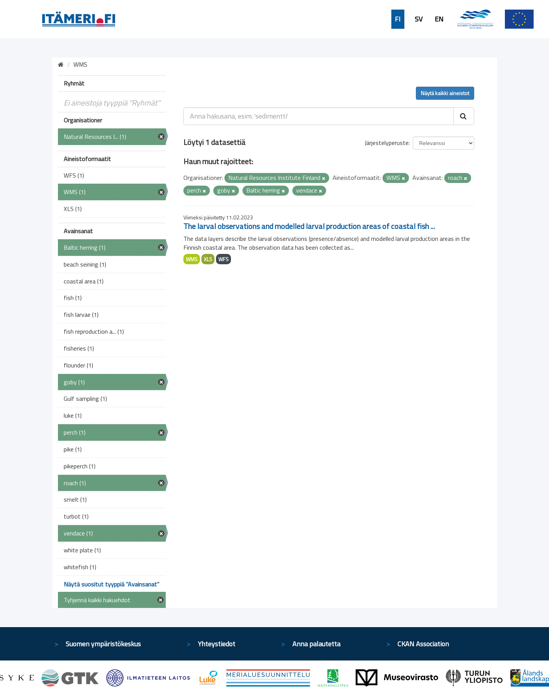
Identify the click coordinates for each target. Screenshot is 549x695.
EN (439, 19)
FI (398, 19)
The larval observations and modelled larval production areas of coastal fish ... (309, 226)
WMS (192, 259)
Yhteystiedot (216, 644)
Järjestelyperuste (386, 142)
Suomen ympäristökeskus (103, 644)
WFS (223, 259)
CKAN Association (423, 644)
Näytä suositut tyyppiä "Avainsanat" (111, 584)
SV (418, 19)
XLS (208, 259)
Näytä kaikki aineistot (445, 93)
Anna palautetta (316, 644)
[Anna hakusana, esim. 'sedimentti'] (318, 116)
